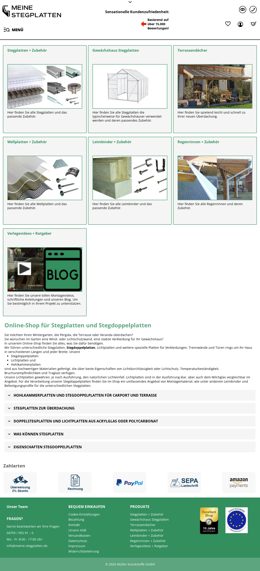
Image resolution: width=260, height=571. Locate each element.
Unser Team (17, 506)
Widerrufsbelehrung (83, 551)
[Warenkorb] (253, 23)
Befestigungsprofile (18, 385)
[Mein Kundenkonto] (241, 23)
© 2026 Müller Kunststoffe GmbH (130, 564)
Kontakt (74, 525)
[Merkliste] (228, 23)
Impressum (76, 546)
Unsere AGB (77, 530)
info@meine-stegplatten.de (27, 546)
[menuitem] (13, 29)
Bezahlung (76, 519)
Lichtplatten (20, 360)
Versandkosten (79, 535)
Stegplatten (81, 385)
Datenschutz (77, 541)
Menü (13, 29)
